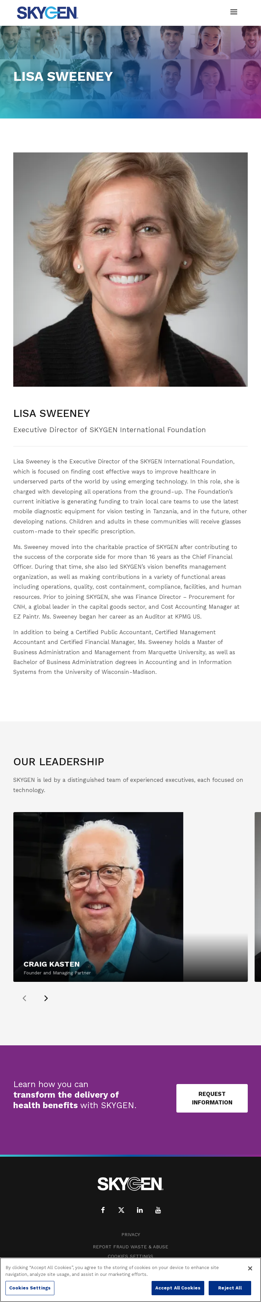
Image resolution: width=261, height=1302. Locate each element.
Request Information (212, 1098)
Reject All (229, 1287)
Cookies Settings (130, 1256)
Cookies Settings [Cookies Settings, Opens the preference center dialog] (30, 1287)
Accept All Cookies (178, 1287)
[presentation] (40, 998)
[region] (130, 1280)
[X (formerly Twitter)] (121, 1210)
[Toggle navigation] (234, 13)
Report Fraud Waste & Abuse (130, 1246)
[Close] (250, 1268)
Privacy (130, 1234)
